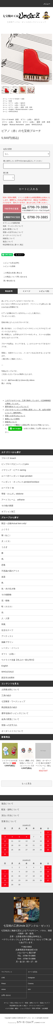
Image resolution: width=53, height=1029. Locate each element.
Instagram (31, 977)
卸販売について (9, 238)
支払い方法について (16, 1003)
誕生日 (23, 103)
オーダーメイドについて (12, 235)
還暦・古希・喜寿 (26, 107)
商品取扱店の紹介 (9, 707)
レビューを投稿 (7, 266)
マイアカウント (6, 972)
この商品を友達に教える (11, 273)
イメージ (26, 291)
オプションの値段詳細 (11, 223)
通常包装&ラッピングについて (14, 713)
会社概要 (45, 1008)
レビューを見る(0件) (9, 263)
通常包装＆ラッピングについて (17, 407)
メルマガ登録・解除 (11, 1008)
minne (3, 989)
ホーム (5, 99)
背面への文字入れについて (13, 232)
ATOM (38, 1008)
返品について (8, 242)
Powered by (26, 1022)
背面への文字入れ (9, 725)
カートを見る (32, 972)
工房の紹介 (6, 695)
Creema (30, 983)
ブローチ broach (14, 99)
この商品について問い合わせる (13, 277)
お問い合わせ (6, 995)
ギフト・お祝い (14, 103)
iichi (29, 989)
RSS (33, 1008)
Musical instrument (21, 109)
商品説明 (9, 291)
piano (31, 109)
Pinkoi (3, 983)
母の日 (23, 105)
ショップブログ (25, 1008)
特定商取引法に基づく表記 (13, 245)
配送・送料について (31, 1003)
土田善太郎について (10, 689)
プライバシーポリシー (36, 1005)
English (11, 109)
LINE (3, 977)
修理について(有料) (12, 419)
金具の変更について (10, 229)
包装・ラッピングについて (13, 226)
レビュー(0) (44, 291)
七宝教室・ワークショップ (13, 701)
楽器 (22, 99)
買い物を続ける (7, 281)
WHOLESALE (13, 111)
